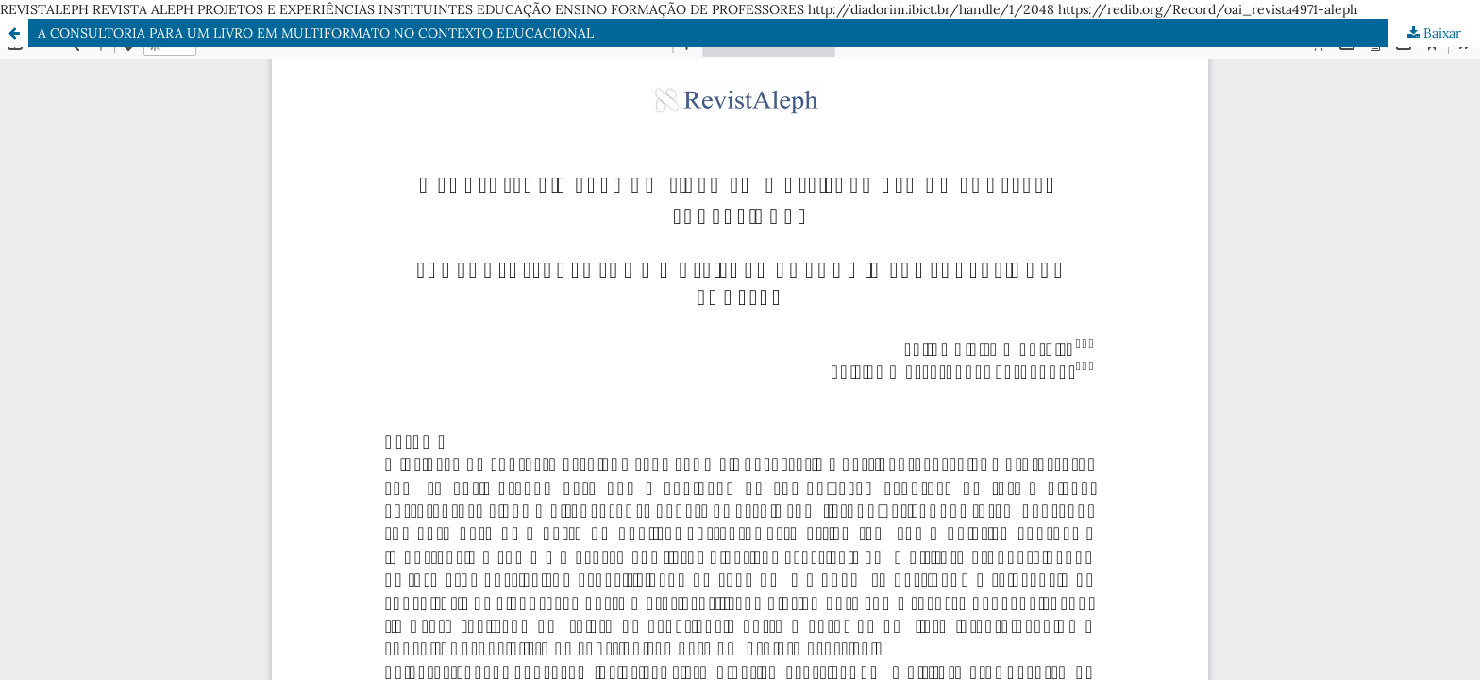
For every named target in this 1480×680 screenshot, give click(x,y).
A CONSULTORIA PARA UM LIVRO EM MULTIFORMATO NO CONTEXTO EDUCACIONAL (316, 33)
